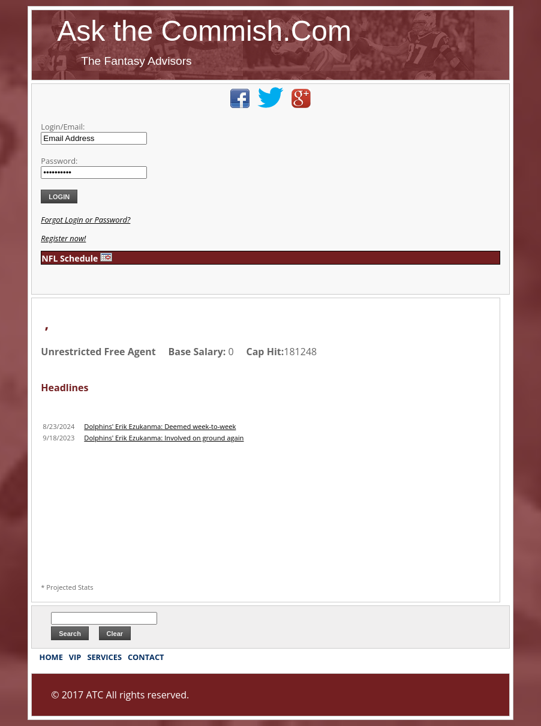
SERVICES (104, 657)
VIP (75, 657)
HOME (51, 657)
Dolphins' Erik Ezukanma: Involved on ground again (164, 437)
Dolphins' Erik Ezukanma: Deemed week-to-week (160, 426)
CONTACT (146, 657)
